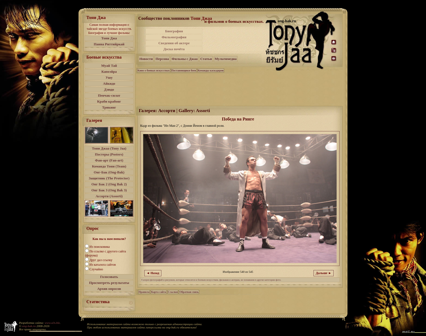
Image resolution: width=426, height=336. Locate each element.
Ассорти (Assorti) (109, 196)
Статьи (206, 59)
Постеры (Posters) (109, 154)
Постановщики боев (183, 70)
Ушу (109, 77)
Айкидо (109, 83)
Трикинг (109, 107)
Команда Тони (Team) (109, 166)
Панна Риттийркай (109, 44)
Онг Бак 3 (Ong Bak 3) (109, 190)
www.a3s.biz (52, 322)
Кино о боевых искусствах (153, 70)
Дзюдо (109, 89)
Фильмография (174, 37)
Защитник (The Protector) (109, 178)
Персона (162, 59)
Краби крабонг (109, 101)
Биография (174, 31)
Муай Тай (109, 66)
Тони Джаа (201, 18)
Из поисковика (99, 247)
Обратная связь (189, 291)
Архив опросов (109, 289)
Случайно (96, 269)
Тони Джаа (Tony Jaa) (109, 148)
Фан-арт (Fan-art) (109, 160)
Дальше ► (323, 273)
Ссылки (173, 291)
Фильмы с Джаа (185, 59)
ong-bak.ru (29, 326)
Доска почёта (173, 49)
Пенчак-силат (109, 95)
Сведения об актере (174, 43)
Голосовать (109, 277)
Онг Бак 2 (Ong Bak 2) (109, 184)
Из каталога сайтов (102, 265)
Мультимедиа (226, 59)
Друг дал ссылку (100, 260)
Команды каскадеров (211, 70)
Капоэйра (109, 71)
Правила (144, 291)
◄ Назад (152, 273)
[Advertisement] (234, 40)
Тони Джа (109, 38)
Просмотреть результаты (109, 283)
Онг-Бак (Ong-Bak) (109, 172)
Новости (146, 59)
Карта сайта (158, 291)
